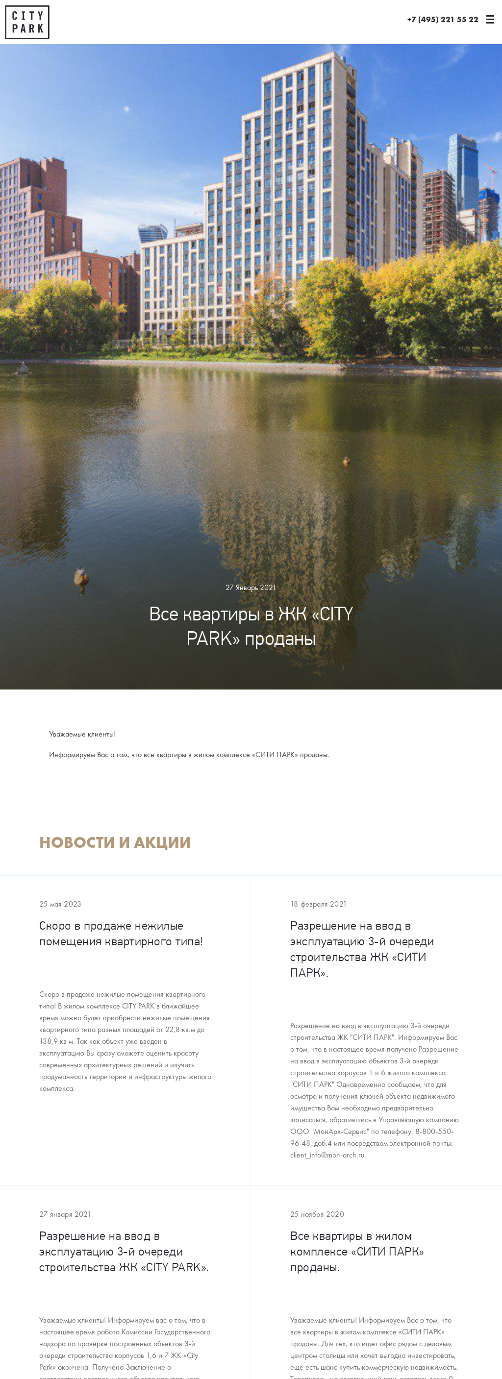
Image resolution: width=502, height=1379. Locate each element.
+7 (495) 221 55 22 (442, 19)
